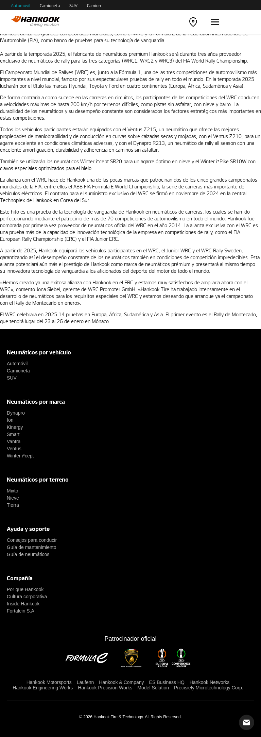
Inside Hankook (23, 603)
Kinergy (15, 427)
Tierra (13, 505)
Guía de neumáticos (28, 554)
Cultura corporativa (27, 596)
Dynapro (16, 413)
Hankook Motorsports (49, 682)
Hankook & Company (121, 682)
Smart (13, 434)
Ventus (14, 448)
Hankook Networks (210, 682)
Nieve (13, 498)
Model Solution (153, 687)
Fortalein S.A (20, 611)
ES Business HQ (167, 682)
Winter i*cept (20, 455)
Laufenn (85, 682)
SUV (73, 5)
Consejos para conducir (32, 540)
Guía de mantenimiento (31, 547)
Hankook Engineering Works (43, 687)
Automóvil (20, 5)
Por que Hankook (25, 589)
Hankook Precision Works (105, 687)
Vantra (13, 441)
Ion (10, 420)
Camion (94, 5)
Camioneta (50, 5)
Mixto (12, 490)
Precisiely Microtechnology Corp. (208, 687)
